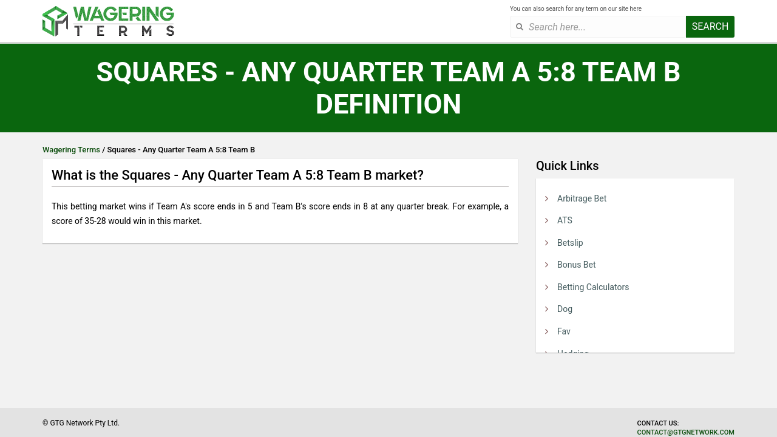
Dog (564, 309)
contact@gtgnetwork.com (686, 432)
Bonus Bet (576, 264)
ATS (564, 220)
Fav (564, 331)
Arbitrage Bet (581, 198)
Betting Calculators (593, 287)
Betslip (570, 243)
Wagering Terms (71, 149)
